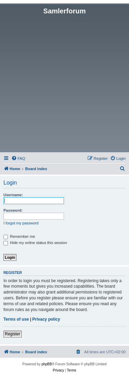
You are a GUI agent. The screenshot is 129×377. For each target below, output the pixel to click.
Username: (13, 195)
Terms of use (16, 319)
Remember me (19, 236)
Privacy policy (46, 319)
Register (12, 334)
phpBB (47, 364)
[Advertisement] (64, 83)
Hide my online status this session (35, 243)
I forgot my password (21, 223)
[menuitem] (18, 158)
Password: (13, 210)
